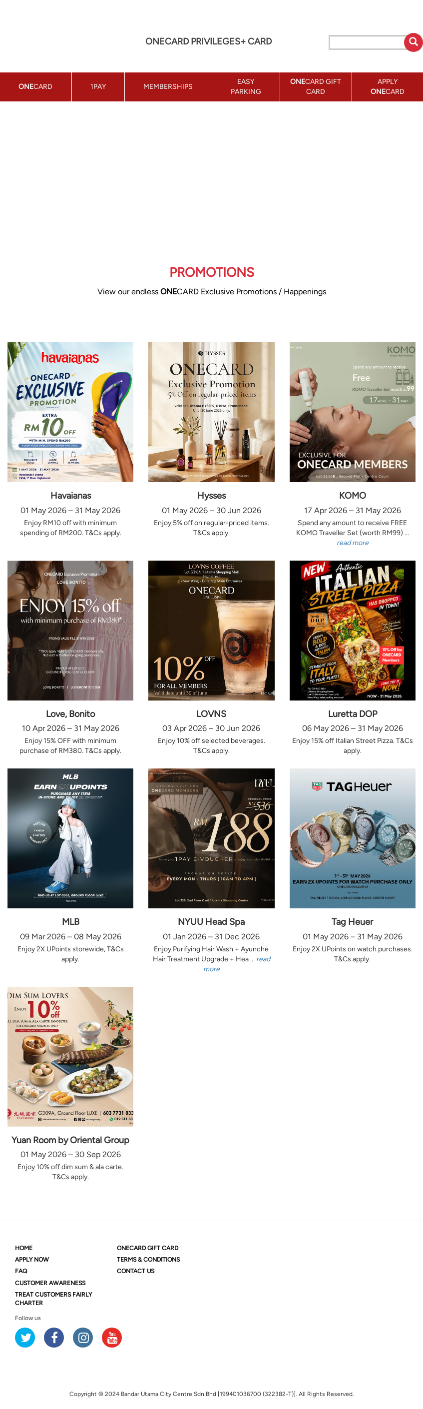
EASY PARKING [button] (246, 86)
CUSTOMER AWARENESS (50, 1283)
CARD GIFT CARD (147, 1248)
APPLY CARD (388, 86)
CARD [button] (35, 86)
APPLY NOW (32, 1259)
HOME (23, 1248)
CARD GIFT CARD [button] (315, 86)
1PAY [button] (98, 86)
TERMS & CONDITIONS (148, 1259)
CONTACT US (135, 1271)
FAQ (21, 1271)
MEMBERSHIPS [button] (168, 86)
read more (353, 543)
